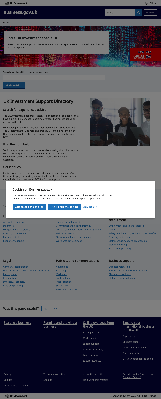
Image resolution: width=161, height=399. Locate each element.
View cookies (90, 206)
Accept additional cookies (29, 206)
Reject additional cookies (64, 206)
